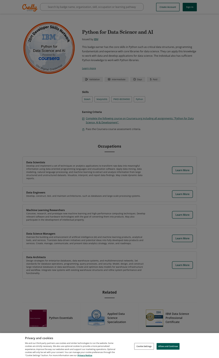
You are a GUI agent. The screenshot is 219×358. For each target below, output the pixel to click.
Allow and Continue (168, 349)
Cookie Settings (144, 349)
